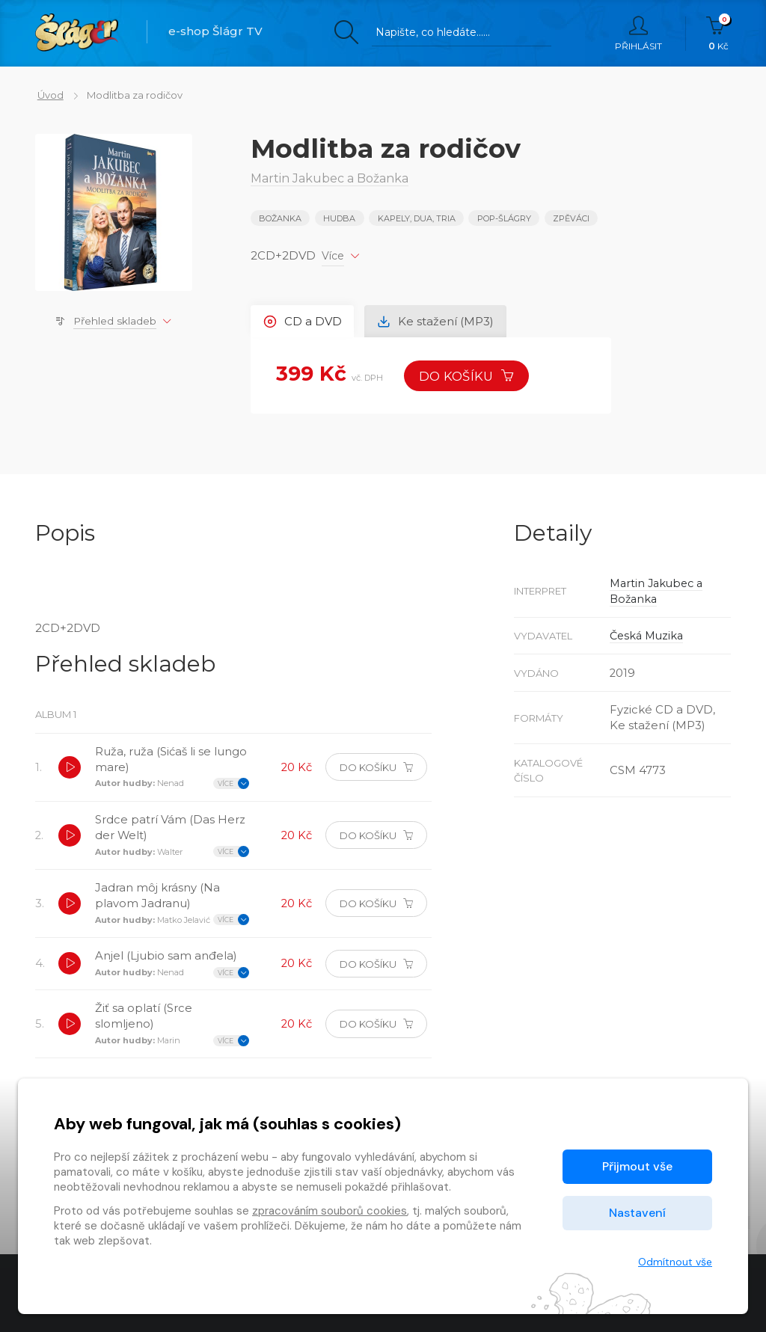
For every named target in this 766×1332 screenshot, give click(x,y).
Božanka (280, 218)
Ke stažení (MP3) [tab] (437, 320)
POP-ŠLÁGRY (505, 218)
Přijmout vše (637, 1166)
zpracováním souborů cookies (329, 1210)
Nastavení (637, 1213)
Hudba (340, 218)
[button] (70, 769)
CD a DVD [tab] (303, 320)
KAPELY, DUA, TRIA (417, 218)
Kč (718, 33)
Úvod (48, 95)
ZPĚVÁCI (572, 218)
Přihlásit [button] (638, 33)
